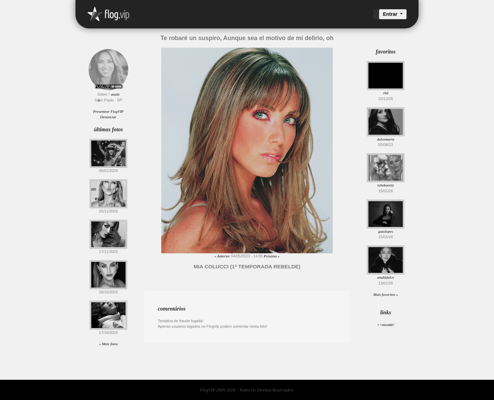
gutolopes (385, 231)
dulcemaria (385, 139)
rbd (385, 93)
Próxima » (272, 256)
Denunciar (108, 117)
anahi (115, 94)
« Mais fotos (108, 344)
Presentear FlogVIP (108, 111)
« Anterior (222, 256)
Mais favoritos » (385, 294)
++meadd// (385, 325)
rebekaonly (385, 185)
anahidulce (385, 277)
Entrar (391, 14)
